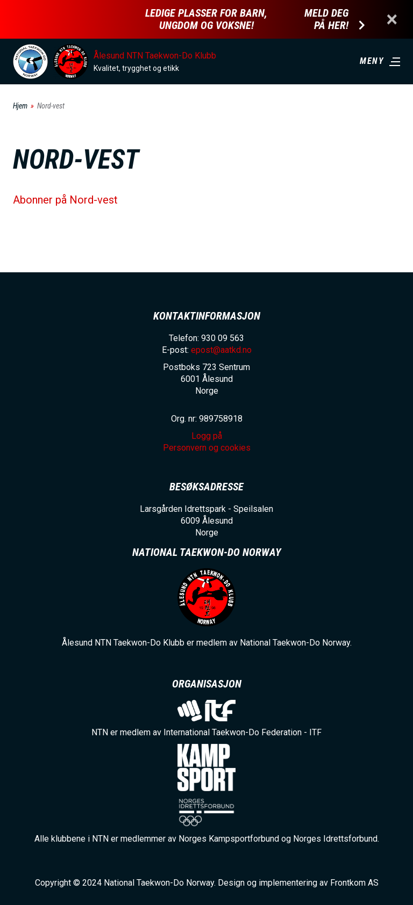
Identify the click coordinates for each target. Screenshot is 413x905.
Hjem (20, 106)
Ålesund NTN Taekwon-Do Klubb (155, 55)
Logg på (206, 436)
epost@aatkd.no (221, 350)
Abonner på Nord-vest (65, 199)
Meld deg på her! (326, 19)
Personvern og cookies (207, 448)
